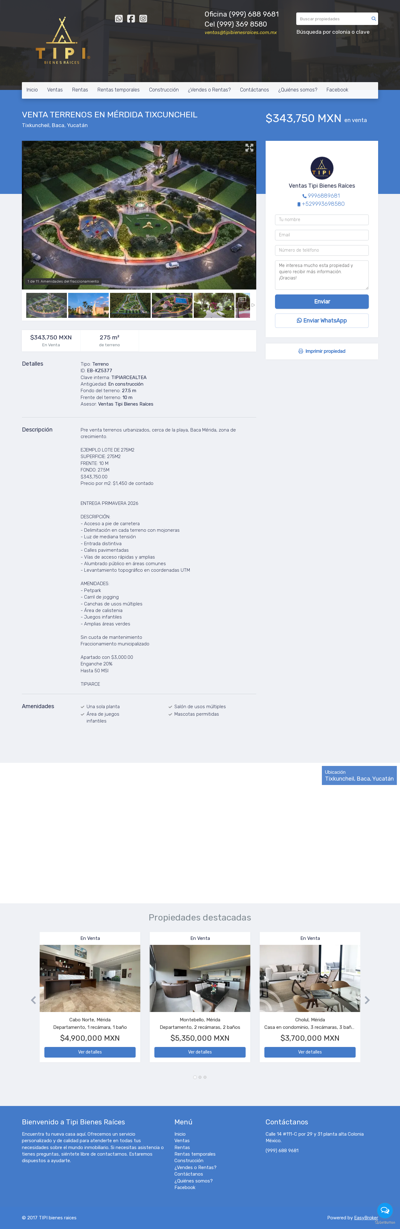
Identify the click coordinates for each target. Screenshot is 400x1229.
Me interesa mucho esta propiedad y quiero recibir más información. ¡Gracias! (322, 275)
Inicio (32, 90)
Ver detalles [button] (90, 1052)
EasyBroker (366, 1218)
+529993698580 (323, 203)
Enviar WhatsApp (322, 320)
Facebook (337, 90)
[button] (31, 1000)
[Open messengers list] (385, 1210)
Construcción (164, 90)
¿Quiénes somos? (297, 90)
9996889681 (324, 195)
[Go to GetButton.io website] (385, 1223)
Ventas (55, 90)
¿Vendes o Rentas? (209, 90)
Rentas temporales (119, 90)
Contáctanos (254, 90)
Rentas (80, 90)
